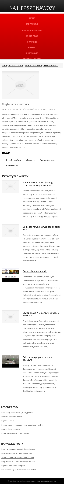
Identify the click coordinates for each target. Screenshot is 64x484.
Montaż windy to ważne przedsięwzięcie (15, 433)
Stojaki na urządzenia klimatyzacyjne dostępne (17, 457)
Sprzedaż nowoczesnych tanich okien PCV (41, 228)
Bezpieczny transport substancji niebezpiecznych (18, 449)
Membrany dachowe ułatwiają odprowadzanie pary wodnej (38, 184)
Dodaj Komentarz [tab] (13, 160)
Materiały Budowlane (33, 65)
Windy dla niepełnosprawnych (11, 417)
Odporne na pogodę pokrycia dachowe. (38, 358)
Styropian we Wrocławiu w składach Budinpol (41, 314)
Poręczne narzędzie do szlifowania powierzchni (18, 462)
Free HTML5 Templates (39, 481)
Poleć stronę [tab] (30, 160)
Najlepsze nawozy (50, 65)
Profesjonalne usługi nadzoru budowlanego (16, 453)
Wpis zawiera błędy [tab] (47, 160)
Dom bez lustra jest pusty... (10, 429)
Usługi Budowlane (15, 65)
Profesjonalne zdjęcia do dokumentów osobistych (18, 470)
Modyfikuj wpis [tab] (12, 165)
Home (4, 65)
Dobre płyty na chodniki (35, 271)
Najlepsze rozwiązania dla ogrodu (13, 466)
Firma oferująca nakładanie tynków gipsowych (17, 413)
